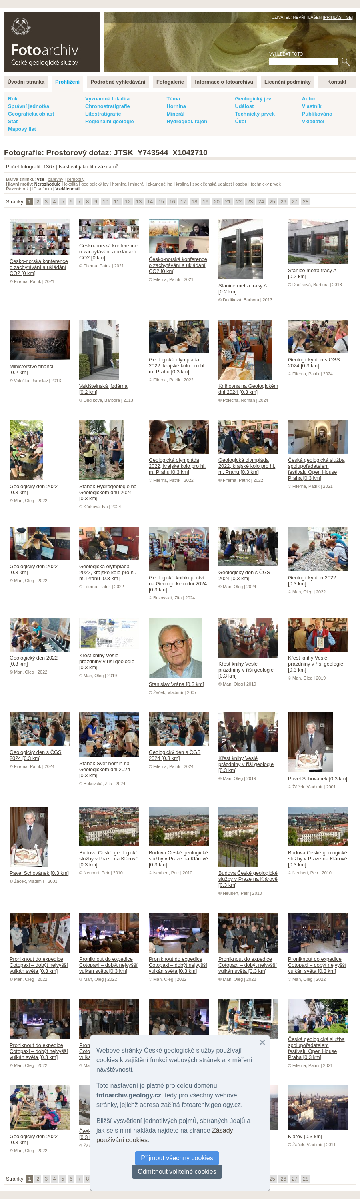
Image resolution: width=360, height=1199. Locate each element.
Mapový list (22, 129)
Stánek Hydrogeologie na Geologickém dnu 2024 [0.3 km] (108, 489)
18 (194, 201)
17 (183, 201)
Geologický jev (253, 99)
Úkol (240, 121)
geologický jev (94, 184)
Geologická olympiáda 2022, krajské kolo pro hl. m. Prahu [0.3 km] (179, 363)
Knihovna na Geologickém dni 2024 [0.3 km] (248, 386)
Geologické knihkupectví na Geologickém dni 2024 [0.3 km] (179, 581)
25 (272, 201)
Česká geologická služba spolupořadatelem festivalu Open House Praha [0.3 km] (318, 466)
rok (26, 188)
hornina (119, 184)
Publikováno (317, 114)
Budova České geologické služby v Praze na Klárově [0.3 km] (109, 856)
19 (205, 201)
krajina (182, 184)
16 (172, 201)
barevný (55, 179)
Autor (309, 99)
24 (261, 201)
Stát (13, 121)
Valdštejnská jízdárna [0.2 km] (103, 386)
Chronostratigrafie (107, 106)
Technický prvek (254, 114)
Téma (173, 99)
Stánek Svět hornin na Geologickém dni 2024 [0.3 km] (109, 766)
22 (239, 201)
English (90, 16)
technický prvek (266, 184)
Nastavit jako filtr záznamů (88, 167)
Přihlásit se (338, 17)
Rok (13, 99)
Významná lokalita (107, 99)
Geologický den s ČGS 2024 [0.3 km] (318, 360)
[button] (262, 1042)
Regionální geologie (109, 121)
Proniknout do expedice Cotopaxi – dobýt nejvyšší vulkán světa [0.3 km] (40, 962)
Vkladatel (313, 121)
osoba (241, 184)
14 (150, 201)
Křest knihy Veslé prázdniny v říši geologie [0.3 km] (109, 658)
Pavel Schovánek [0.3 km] (317, 776)
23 (250, 201)
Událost (244, 106)
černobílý (75, 179)
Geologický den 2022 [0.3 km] (34, 486)
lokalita (71, 184)
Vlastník (312, 106)
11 (116, 201)
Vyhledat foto (286, 54)
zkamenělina (160, 184)
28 (305, 201)
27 (294, 201)
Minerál (175, 114)
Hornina (176, 106)
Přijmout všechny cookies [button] (177, 1158)
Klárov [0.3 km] (318, 1133)
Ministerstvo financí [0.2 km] (40, 366)
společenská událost (212, 184)
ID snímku (42, 188)
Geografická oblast (31, 114)
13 (139, 201)
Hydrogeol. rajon (186, 121)
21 (227, 201)
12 (127, 201)
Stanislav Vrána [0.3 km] (176, 681)
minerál (137, 184)
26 (283, 201)
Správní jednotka (28, 106)
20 (217, 201)
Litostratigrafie (103, 114)
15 (161, 201)
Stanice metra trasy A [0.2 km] (242, 286)
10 (105, 201)
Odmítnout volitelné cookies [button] (177, 1171)
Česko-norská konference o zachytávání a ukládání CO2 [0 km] (40, 264)
